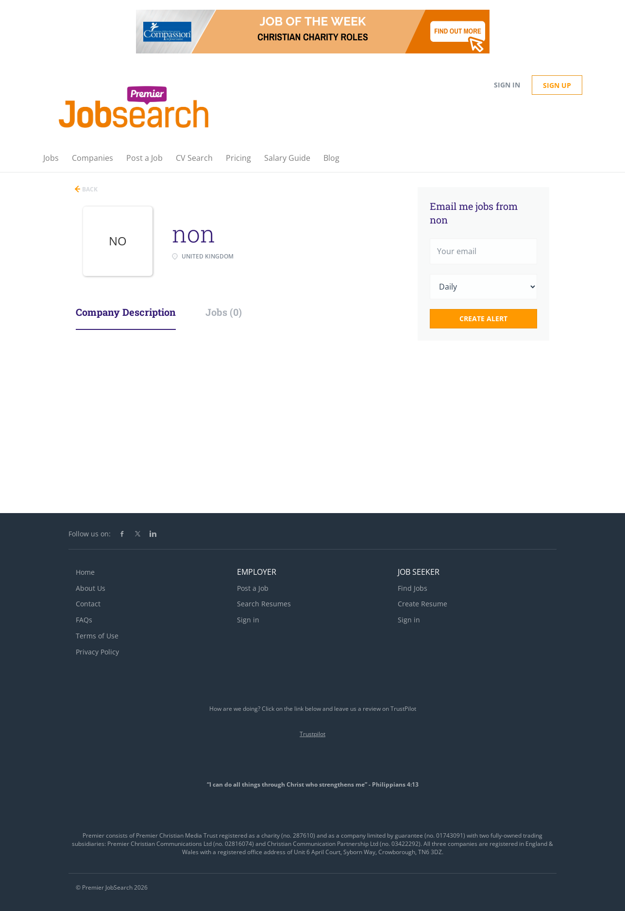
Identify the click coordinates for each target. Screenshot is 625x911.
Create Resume (422, 603)
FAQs (84, 619)
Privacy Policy (97, 651)
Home (85, 572)
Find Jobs (412, 588)
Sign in (507, 84)
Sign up (557, 85)
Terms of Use (97, 635)
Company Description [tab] (126, 312)
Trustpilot (312, 734)
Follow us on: (89, 533)
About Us (90, 588)
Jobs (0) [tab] (223, 312)
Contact (88, 603)
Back (89, 189)
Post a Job (253, 588)
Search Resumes (264, 603)
